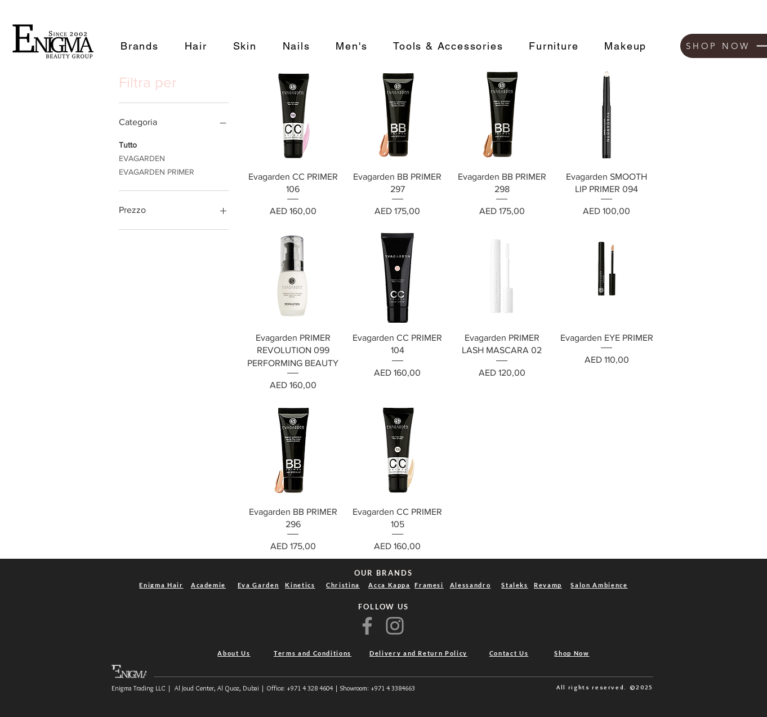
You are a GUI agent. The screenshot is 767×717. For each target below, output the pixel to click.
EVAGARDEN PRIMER (156, 171)
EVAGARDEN (142, 157)
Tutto (128, 144)
